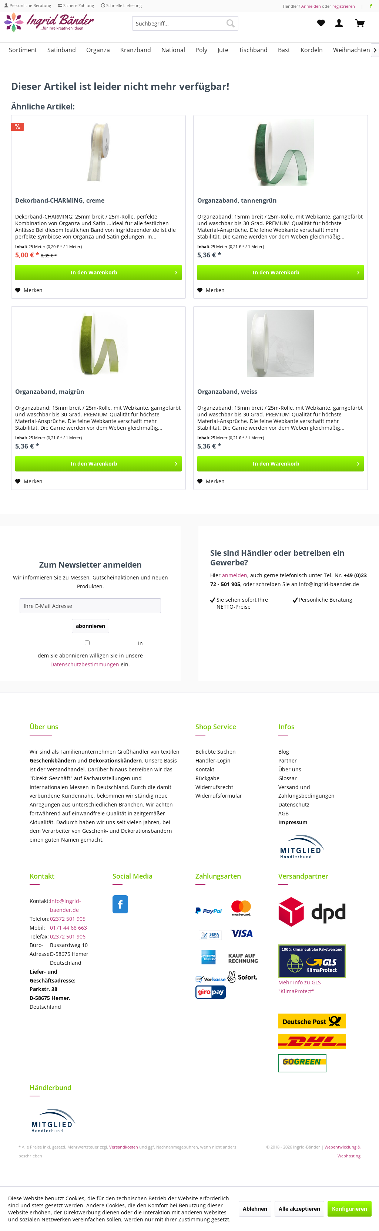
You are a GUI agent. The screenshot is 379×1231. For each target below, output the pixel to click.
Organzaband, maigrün (49, 392)
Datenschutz (293, 804)
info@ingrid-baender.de (65, 905)
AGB (283, 813)
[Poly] (201, 50)
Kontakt (204, 769)
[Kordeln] (311, 50)
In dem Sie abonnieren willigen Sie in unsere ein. (90, 654)
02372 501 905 (67, 918)
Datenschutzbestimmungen (84, 664)
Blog (283, 751)
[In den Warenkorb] (98, 272)
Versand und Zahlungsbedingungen (306, 791)
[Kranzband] (135, 50)
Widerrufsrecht (214, 787)
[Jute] (223, 50)
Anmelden (311, 6)
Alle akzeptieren (299, 1208)
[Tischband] (253, 50)
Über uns (289, 769)
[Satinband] (61, 50)
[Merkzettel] (321, 23)
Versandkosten (123, 1147)
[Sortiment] (23, 50)
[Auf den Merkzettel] (29, 290)
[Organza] (98, 50)
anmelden (234, 575)
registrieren (343, 6)
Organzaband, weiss (227, 392)
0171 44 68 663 (68, 927)
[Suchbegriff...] (185, 23)
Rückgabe (207, 778)
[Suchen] (230, 23)
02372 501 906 (67, 936)
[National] (173, 50)
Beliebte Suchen (215, 751)
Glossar (287, 778)
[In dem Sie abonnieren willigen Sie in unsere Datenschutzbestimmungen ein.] (87, 642)
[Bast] (284, 50)
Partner (287, 760)
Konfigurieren (349, 1208)
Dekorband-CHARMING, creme (59, 200)
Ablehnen (255, 1208)
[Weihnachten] (351, 50)
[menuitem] (185, 27)
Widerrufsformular (218, 795)
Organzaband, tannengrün (237, 200)
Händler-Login (213, 760)
